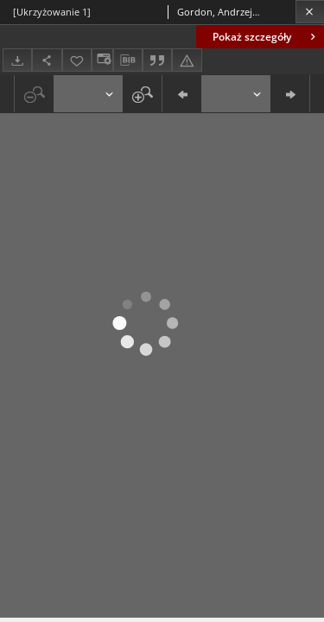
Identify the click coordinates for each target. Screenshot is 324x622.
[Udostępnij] (46, 60)
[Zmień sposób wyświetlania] (102, 60)
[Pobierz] (17, 60)
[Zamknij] (309, 11)
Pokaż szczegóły (266, 36)
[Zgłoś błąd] (186, 60)
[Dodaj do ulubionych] (77, 60)
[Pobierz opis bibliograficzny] (128, 60)
